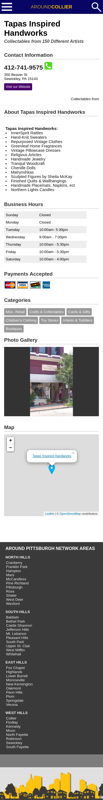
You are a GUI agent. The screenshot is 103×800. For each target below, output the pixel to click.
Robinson (13, 739)
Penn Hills (14, 692)
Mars (10, 575)
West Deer (14, 599)
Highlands (14, 672)
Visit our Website (18, 87)
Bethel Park (15, 621)
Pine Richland (17, 583)
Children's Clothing (21, 320)
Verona (12, 705)
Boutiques (14, 329)
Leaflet (49, 513)
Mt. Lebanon (16, 634)
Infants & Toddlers (77, 320)
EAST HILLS (16, 662)
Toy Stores (49, 320)
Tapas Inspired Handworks (51, 456)
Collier (11, 718)
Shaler (11, 595)
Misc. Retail (15, 312)
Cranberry (14, 563)
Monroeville (15, 680)
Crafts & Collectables (46, 312)
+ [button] (10, 440)
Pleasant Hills (17, 638)
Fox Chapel (15, 668)
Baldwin (12, 617)
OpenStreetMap (70, 513)
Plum (10, 696)
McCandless (16, 579)
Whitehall (13, 654)
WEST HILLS (16, 713)
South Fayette (17, 747)
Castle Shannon (19, 625)
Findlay (12, 722)
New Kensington (19, 684)
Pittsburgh (14, 587)
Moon (10, 730)
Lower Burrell (17, 676)
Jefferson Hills (17, 629)
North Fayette (17, 735)
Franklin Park (17, 567)
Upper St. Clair (18, 646)
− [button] (10, 448)
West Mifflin (15, 650)
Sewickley (14, 743)
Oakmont (13, 688)
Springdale (15, 700)
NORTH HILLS (17, 557)
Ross (10, 591)
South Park (15, 642)
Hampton (13, 571)
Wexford (13, 604)
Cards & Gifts (79, 312)
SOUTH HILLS (17, 612)
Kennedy (13, 726)
